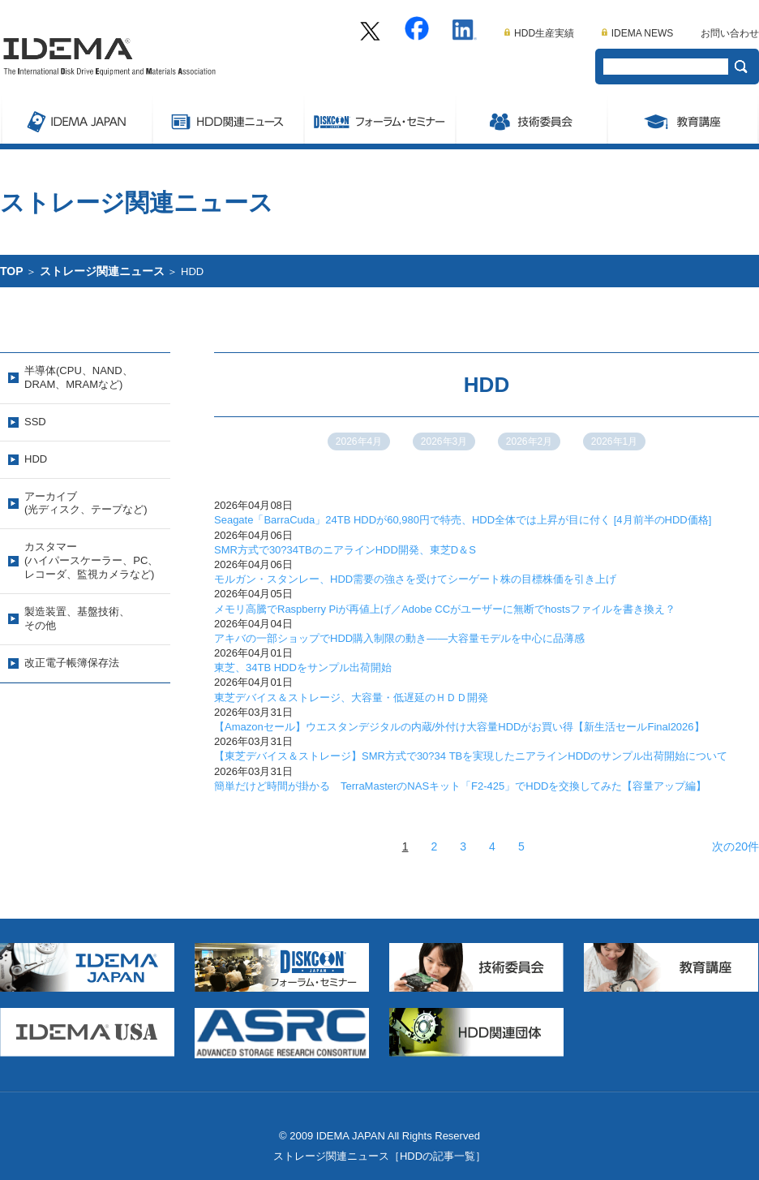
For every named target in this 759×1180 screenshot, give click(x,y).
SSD (35, 422)
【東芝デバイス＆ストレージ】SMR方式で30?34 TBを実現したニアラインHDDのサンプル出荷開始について (470, 756)
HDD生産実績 (539, 33)
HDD (35, 459)
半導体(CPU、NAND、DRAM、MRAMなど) (78, 377)
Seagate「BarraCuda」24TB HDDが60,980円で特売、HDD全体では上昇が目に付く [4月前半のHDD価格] (462, 520)
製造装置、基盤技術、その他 (77, 618)
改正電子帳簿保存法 (71, 663)
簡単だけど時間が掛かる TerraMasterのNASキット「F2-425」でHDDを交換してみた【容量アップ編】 (460, 786)
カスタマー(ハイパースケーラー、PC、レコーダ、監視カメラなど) (91, 560)
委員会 (531, 119)
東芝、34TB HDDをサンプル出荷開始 (303, 667)
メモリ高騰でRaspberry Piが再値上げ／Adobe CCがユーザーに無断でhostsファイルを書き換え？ (444, 609)
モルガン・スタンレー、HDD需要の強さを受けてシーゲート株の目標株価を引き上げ (415, 579)
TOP (12, 271)
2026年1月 (614, 441)
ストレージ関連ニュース (227, 119)
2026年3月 (444, 441)
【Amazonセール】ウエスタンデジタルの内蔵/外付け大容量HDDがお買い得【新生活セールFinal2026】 (459, 727)
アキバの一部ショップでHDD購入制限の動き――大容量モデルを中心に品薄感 (399, 638)
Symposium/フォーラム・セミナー (379, 119)
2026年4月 (359, 441)
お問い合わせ (730, 33)
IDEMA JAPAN (76, 119)
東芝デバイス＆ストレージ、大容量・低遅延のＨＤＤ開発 (351, 697)
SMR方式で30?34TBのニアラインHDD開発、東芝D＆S (345, 550)
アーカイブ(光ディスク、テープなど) (86, 503)
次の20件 (735, 846)
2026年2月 (529, 441)
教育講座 (683, 119)
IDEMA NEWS (638, 33)
